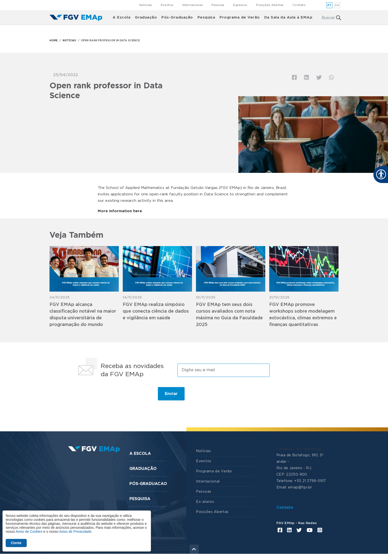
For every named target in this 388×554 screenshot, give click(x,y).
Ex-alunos (205, 502)
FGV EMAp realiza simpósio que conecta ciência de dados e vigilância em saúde (156, 311)
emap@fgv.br (300, 487)
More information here (120, 211)
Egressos (240, 4)
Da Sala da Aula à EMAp (288, 17)
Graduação (146, 17)
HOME (53, 40)
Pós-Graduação (177, 17)
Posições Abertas (270, 4)
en (337, 5)
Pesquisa (206, 17)
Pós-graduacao (148, 484)
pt (329, 5)
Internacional (192, 4)
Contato (299, 4)
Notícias (145, 4)
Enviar (171, 394)
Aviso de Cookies (29, 531)
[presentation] (112, 395)
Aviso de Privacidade (75, 531)
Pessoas (218, 4)
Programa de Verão (239, 17)
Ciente (16, 543)
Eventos (167, 4)
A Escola (121, 17)
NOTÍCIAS (69, 40)
